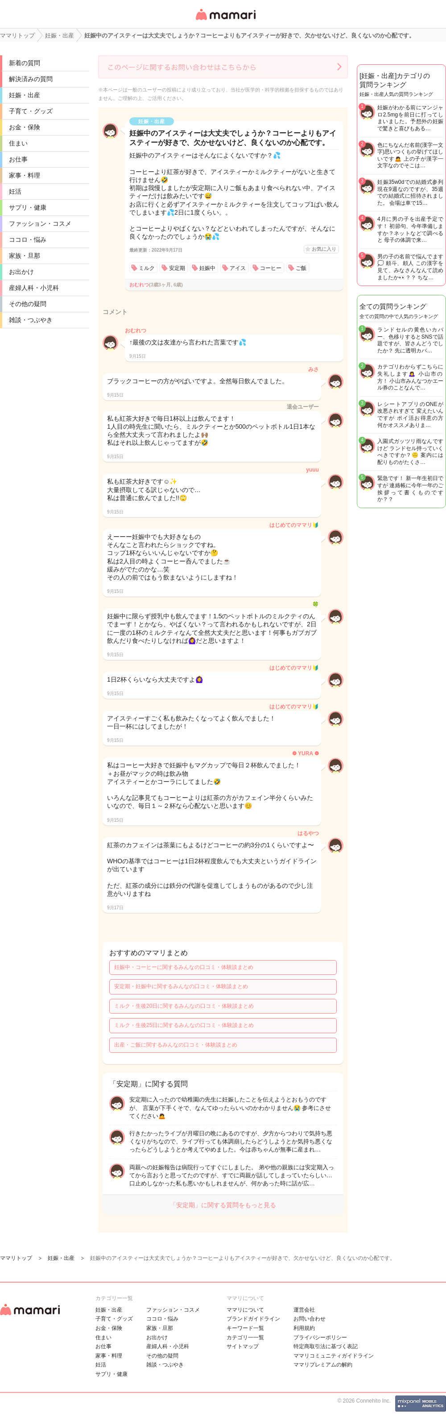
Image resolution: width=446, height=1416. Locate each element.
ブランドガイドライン (253, 1319)
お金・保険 (24, 127)
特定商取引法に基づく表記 (325, 1346)
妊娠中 (207, 268)
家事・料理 (24, 175)
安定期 (177, 268)
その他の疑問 (27, 303)
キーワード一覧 (245, 1328)
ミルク (147, 268)
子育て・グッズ (31, 111)
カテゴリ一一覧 (245, 1337)
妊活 (15, 191)
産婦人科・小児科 (34, 287)
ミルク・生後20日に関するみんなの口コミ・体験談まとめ (184, 1006)
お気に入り (324, 249)
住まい (18, 143)
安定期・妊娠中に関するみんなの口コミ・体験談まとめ (181, 986)
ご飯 (301, 268)
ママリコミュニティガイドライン (333, 1356)
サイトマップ (243, 1346)
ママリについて (245, 1310)
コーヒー (270, 268)
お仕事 (18, 159)
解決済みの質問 (31, 79)
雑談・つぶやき (31, 319)
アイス (238, 268)
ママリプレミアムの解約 (322, 1365)
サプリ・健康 (27, 207)
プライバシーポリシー (320, 1337)
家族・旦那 (24, 255)
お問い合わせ (309, 1319)
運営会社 (304, 1310)
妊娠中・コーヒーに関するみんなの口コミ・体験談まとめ (183, 967)
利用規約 (304, 1328)
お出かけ (21, 271)
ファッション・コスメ (40, 223)
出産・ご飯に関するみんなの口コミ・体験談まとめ (175, 1045)
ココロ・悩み (27, 239)
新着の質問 (24, 62)
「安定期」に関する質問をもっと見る (223, 1205)
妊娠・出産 (24, 95)
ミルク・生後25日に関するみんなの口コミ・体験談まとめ (184, 1025)
